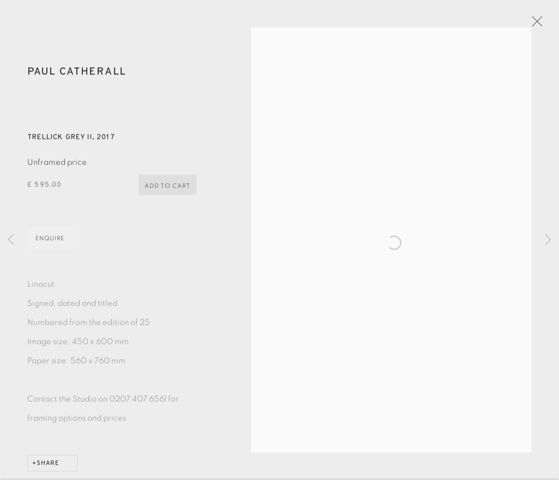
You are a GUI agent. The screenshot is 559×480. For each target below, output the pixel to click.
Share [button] (48, 468)
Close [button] (538, 24)
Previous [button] (11, 240)
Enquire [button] (49, 243)
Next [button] (548, 240)
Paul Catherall (77, 76)
